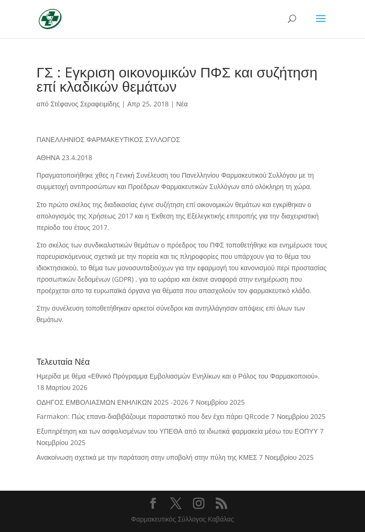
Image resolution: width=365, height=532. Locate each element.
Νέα (182, 103)
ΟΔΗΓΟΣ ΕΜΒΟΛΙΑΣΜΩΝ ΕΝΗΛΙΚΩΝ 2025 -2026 (112, 402)
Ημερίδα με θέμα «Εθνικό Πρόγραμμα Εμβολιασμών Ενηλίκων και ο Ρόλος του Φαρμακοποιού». (178, 375)
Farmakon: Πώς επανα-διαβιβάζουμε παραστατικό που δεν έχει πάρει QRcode (153, 416)
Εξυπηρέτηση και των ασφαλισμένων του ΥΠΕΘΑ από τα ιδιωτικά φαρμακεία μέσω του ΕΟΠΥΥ (177, 431)
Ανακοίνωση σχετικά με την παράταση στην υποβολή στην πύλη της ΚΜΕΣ (147, 457)
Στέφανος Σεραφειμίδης (84, 103)
